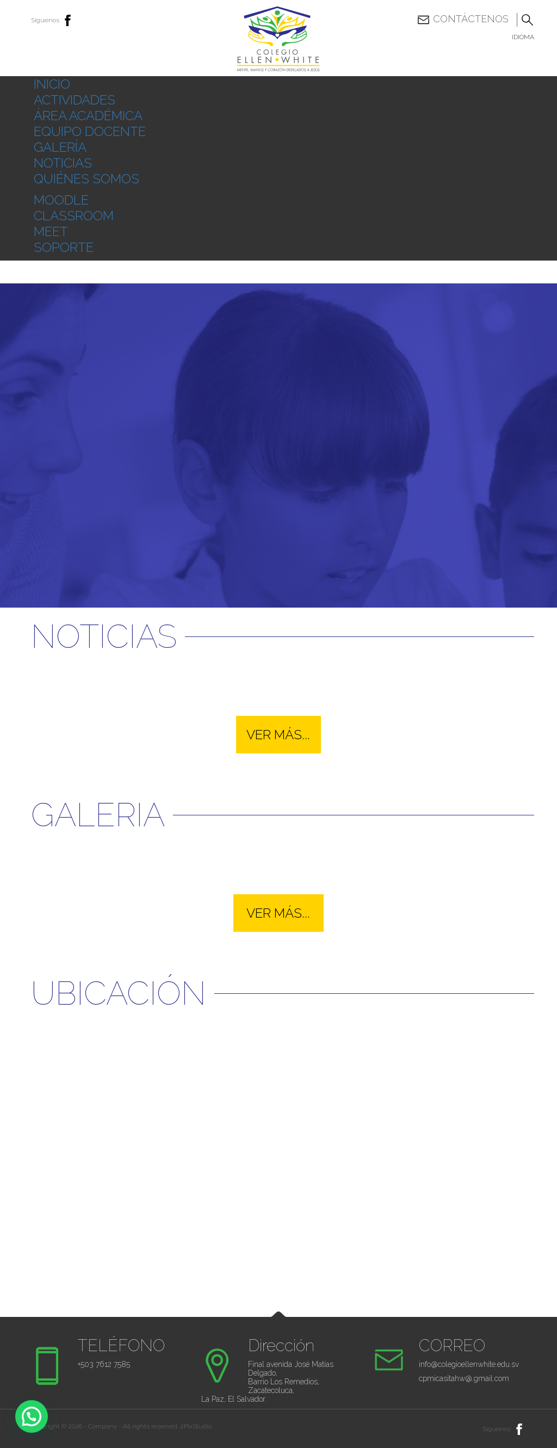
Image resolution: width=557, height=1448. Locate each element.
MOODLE (61, 200)
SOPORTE (64, 247)
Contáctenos (463, 20)
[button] (31, 1416)
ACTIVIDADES (74, 100)
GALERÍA (60, 147)
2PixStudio (196, 1426)
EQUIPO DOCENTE (90, 131)
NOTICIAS (63, 163)
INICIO (52, 84)
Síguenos (53, 20)
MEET (51, 231)
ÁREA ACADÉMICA (88, 115)
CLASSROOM (74, 216)
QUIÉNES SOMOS (86, 179)
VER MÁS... (278, 734)
